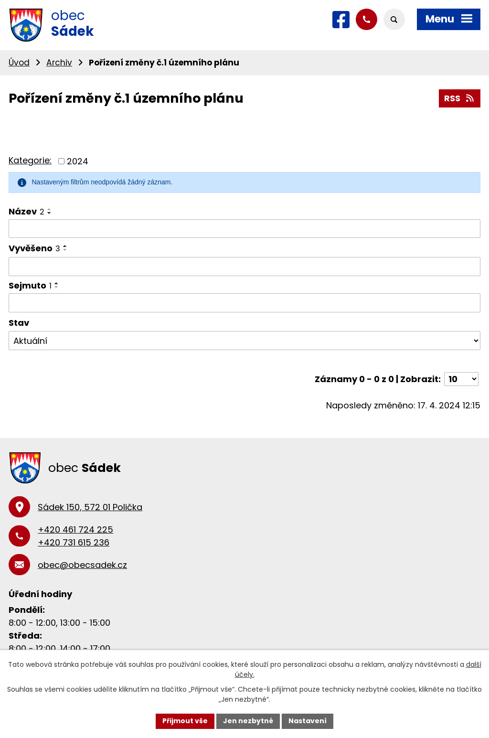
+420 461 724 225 (75, 529)
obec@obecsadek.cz (82, 565)
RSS (460, 98)
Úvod (19, 62)
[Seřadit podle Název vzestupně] (49, 209)
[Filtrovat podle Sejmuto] (244, 302)
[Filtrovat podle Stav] (244, 340)
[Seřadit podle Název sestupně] (49, 213)
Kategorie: (30, 160)
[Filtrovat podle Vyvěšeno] (244, 266)
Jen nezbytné (248, 721)
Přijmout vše (185, 721)
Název (26, 211)
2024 (77, 161)
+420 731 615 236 (73, 542)
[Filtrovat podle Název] (244, 228)
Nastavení (307, 721)
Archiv (59, 62)
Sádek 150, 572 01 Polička (90, 507)
